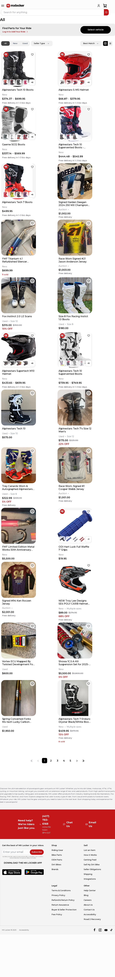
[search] (106, 12)
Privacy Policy (58, 895)
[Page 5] (70, 760)
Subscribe (37, 852)
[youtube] (106, 930)
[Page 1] (44, 760)
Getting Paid (90, 860)
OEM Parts (57, 860)
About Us (88, 905)
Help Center (90, 890)
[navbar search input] (52, 12)
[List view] (110, 43)
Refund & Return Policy (63, 900)
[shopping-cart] (105, 6)
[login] (98, 6)
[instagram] (100, 930)
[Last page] (83, 760)
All (5, 43)
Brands (55, 869)
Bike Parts (57, 855)
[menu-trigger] (2, 6)
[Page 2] (51, 760)
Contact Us (89, 910)
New (15, 43)
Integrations (90, 879)
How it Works (90, 855)
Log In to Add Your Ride (15, 32)
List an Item (89, 850)
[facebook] (94, 930)
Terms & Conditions (61, 890)
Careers (87, 900)
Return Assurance (60, 905)
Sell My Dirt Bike (92, 864)
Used (25, 43)
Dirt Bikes (56, 864)
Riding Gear (57, 850)
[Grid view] (105, 43)
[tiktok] (111, 930)
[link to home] (15, 6)
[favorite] (32, 54)
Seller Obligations (92, 869)
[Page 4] (63, 760)
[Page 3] (57, 760)
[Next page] (77, 760)
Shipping (88, 874)
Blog (86, 895)
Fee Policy (57, 914)
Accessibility (90, 914)
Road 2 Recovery (92, 919)
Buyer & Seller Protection (64, 910)
